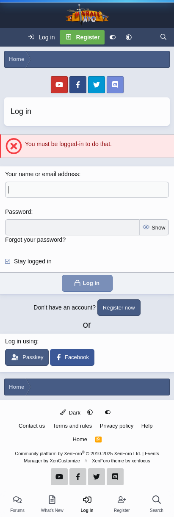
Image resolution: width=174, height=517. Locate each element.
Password (18, 211)
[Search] (163, 37)
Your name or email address (42, 174)
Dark (70, 412)
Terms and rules (72, 426)
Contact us (32, 426)
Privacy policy (116, 426)
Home (79, 439)
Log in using (21, 341)
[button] (129, 37)
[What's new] (146, 37)
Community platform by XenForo (78, 453)
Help (147, 426)
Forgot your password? (35, 239)
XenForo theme (108, 460)
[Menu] (11, 37)
